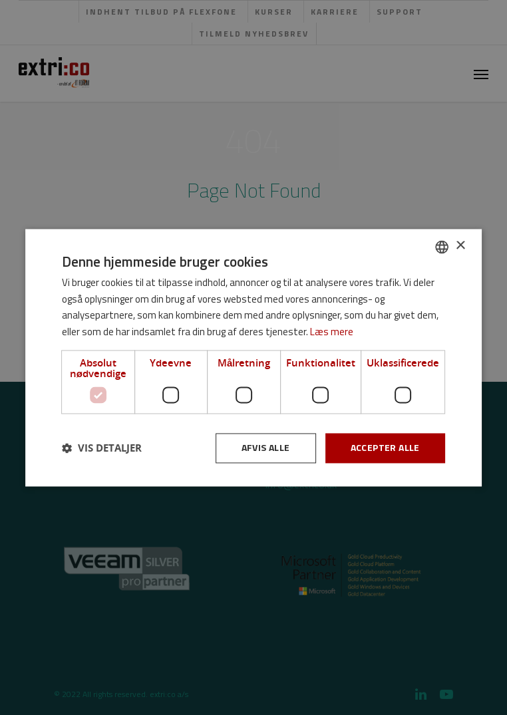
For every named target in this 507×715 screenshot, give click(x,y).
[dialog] (253, 357)
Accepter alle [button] (385, 447)
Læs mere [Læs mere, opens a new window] (331, 332)
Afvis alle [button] (266, 447)
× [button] (460, 246)
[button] (102, 448)
